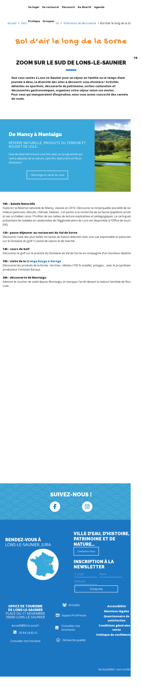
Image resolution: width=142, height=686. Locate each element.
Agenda (99, 7)
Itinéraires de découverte (80, 23)
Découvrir (68, 7)
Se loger (34, 7)
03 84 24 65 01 (25, 633)
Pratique (34, 21)
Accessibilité (116, 606)
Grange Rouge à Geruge (43, 261)
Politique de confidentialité (116, 635)
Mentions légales (116, 611)
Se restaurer (50, 7)
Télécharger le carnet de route (47, 175)
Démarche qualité (70, 640)
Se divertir (85, 7)
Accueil (11, 23)
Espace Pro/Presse (71, 615)
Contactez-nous (86, 551)
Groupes (48, 21)
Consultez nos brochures (67, 628)
